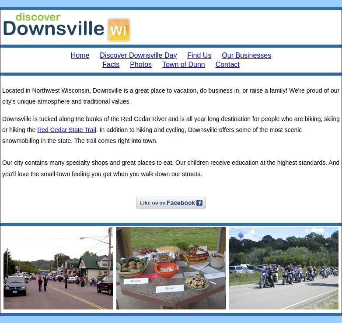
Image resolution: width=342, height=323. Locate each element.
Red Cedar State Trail (66, 129)
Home (80, 55)
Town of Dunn (183, 64)
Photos (141, 64)
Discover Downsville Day (138, 55)
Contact (228, 64)
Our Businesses (246, 55)
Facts (110, 64)
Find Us (199, 55)
